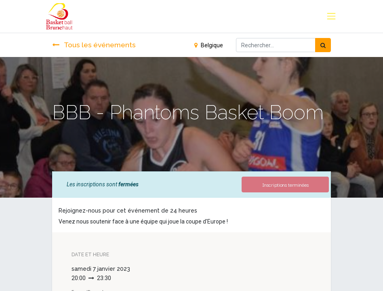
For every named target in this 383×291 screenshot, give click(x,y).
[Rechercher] (323, 45)
